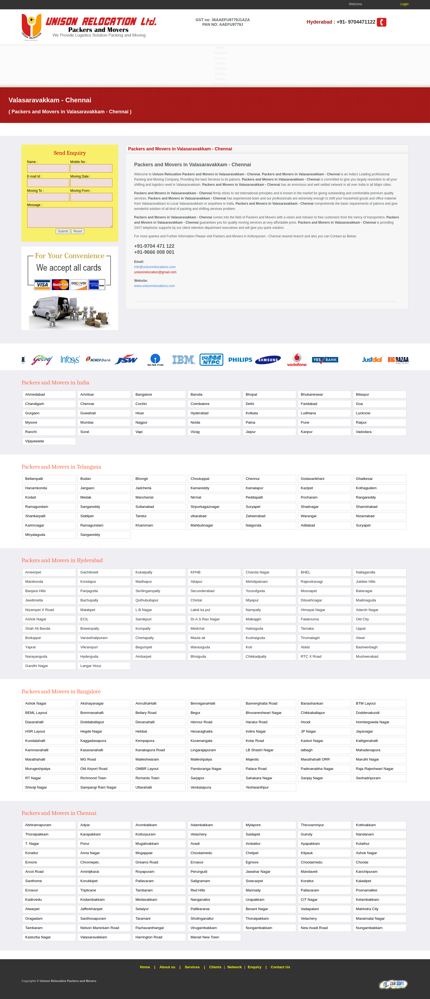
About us (167, 967)
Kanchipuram (367, 871)
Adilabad (308, 525)
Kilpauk (307, 853)
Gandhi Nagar (36, 666)
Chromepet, (90, 862)
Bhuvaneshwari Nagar (264, 713)
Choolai (362, 862)
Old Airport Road (94, 769)
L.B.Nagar (143, 610)
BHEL (305, 572)
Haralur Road (256, 722)
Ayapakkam (310, 844)
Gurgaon (32, 413)
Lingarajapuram (203, 750)
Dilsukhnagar (311, 600)
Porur (84, 844)
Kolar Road (255, 741)
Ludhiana (308, 413)
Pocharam (309, 497)
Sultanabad (144, 507)
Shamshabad (367, 507)
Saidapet (253, 834)
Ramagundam (36, 507)
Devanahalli (145, 722)
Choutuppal (200, 479)
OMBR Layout (147, 769)
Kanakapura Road (150, 750)
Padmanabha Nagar (317, 769)
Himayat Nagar (313, 610)
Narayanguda (36, 656)
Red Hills (198, 890)
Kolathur (363, 844)
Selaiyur (142, 909)
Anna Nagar (90, 853)
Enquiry (220, 79)
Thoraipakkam (36, 834)
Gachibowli (89, 572)
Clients (221, 63)
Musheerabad (367, 656)
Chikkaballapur (313, 713)
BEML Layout (36, 713)
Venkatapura (201, 787)
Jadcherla (143, 488)
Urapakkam (255, 899)
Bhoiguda (198, 656)
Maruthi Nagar (367, 759)
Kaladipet (363, 881)
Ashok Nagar (35, 619)
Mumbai (86, 422)
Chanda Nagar (258, 572)
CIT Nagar (309, 899)
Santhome (33, 881)
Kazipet (307, 488)
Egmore (252, 862)
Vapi (139, 432)
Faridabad (309, 404)
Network (220, 69)
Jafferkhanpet (91, 909)
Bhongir (141, 479)
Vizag (195, 432)
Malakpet (87, 610)
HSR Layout (35, 731)
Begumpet (143, 647)
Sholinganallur (202, 918)
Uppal (361, 628)
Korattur (31, 853)
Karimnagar (34, 525)
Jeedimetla (34, 600)
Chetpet (252, 853)
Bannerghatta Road (262, 703)
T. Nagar (32, 844)
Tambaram (144, 890)
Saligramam (200, 881)
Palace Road (256, 769)
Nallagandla (365, 572)
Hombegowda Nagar (372, 722)
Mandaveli (309, 871)
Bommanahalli (91, 713)
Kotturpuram (145, 834)
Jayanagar (364, 731)
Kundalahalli (35, 741)
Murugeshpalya (37, 769)
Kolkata (252, 413)
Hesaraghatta (202, 731)
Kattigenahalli (367, 741)
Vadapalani (310, 909)
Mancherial (144, 497)
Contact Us (220, 84)
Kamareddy (200, 488)
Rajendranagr (312, 581)
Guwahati (88, 413)
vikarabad (198, 516)
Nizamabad (365, 516)
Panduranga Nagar (206, 769)
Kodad (30, 497)
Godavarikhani (312, 479)
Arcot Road (34, 871)
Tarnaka (307, 628)
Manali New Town (205, 937)
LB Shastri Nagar (260, 750)
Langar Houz (90, 666)
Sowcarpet (254, 881)
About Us (220, 53)
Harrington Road (148, 937)
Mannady (253, 890)
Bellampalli (34, 479)
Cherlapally (144, 638)
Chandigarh (34, 404)
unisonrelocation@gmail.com (155, 272)
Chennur (253, 479)
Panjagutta (89, 591)
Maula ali (198, 638)
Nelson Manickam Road (99, 928)
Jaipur (251, 432)
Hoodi (305, 722)
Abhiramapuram (38, 825)
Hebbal (141, 731)
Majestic (252, 759)
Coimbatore (200, 404)
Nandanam (365, 834)
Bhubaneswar (312, 394)
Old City (362, 619)
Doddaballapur (92, 722)
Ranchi (31, 432)
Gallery (220, 74)
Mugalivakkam (147, 844)
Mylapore (253, 825)
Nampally (253, 610)
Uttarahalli (143, 787)
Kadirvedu (33, 899)
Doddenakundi (368, 713)
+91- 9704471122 (355, 22)
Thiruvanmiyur (312, 825)
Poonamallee (366, 890)
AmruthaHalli (145, 703)
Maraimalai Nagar (370, 918)
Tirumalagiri (310, 638)
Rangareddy (366, 497)
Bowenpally (89, 628)
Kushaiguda (255, 638)
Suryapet (253, 507)
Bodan (85, 479)
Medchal (197, 628)
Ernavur (197, 862)
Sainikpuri (143, 619)
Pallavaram (144, 881)
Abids (305, 647)
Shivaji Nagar (36, 787)
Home (220, 48)
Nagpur (141, 422)
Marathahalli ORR (315, 759)
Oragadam (34, 918)
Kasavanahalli (91, 750)
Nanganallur (200, 899)
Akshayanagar (92, 703)
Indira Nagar (256, 731)
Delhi (250, 404)
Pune (305, 422)
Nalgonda (253, 525)
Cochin (141, 404)
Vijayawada (34, 441)
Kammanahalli (36, 750)
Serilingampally (147, 591)
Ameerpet (33, 572)
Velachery (199, 834)
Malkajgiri (253, 619)
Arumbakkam (146, 825)
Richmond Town (93, 778)
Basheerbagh (367, 647)
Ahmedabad (35, 394)
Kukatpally (143, 572)
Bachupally (89, 600)
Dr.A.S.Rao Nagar (205, 619)
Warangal (308, 516)
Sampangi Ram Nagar (98, 787)
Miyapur (252, 600)
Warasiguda (200, 647)
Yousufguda (255, 591)
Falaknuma (310, 619)
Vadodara (364, 432)
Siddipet (87, 516)
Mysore (31, 422)
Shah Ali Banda (37, 628)
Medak (85, 497)
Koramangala (201, 741)
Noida (195, 422)
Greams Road (146, 862)
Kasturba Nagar (38, 937)
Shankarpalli (35, 516)
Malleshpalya (201, 759)
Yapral (30, 647)
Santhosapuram (93, 918)
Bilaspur (362, 394)
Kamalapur (254, 488)
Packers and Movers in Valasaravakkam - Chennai (221, 174)
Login (404, 4)
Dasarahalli (34, 722)
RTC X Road (311, 656)
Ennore (31, 862)
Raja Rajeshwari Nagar (375, 769)
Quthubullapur (147, 600)
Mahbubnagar (202, 525)
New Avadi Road (314, 928)
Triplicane (88, 890)
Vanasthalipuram (94, 638)
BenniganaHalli (203, 703)
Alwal (360, 638)
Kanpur (307, 432)
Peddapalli (254, 497)
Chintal (196, 600)
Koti (249, 647)
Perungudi (199, 871)
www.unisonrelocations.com (154, 286)
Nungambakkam (259, 928)
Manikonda (34, 581)
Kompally (143, 628)
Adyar (85, 825)
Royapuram (144, 871)
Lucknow (363, 413)
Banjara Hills (35, 591)
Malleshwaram (147, 759)
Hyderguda (89, 656)
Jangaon (87, 488)
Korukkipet (89, 881)
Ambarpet (143, 656)
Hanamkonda (36, 488)
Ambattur (253, 844)
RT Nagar (33, 778)
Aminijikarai (89, 871)
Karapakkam (90, 834)
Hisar (139, 413)
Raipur (361, 422)
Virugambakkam (204, 928)
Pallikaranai (200, 909)
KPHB (195, 572)
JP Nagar (308, 731)
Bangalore (143, 394)
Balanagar (364, 591)
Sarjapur (197, 778)
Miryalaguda (35, 535)
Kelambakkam (367, 899)
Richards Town (147, 778)
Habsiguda (254, 628)
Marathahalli (35, 759)
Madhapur (143, 581)
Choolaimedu (201, 853)
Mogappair (144, 853)
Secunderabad (202, 591)
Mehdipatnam (257, 581)
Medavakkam (146, 899)
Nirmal (196, 497)
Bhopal (251, 394)
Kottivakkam (366, 825)
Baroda (196, 394)
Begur (195, 713)
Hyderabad (199, 413)
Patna (250, 422)
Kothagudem (366, 488)
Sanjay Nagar (312, 778)
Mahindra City (367, 909)
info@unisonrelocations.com (155, 267)
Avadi (195, 844)
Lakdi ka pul (200, 610)
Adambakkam (202, 825)
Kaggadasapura (93, 741)
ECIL (84, 619)
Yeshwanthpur (257, 787)
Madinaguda (366, 600)
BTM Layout (366, 703)
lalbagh (307, 750)
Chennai (87, 404)
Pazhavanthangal (149, 928)
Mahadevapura (368, 750)
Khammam (144, 525)
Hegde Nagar (91, 731)
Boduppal (33, 638)
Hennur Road (201, 722)
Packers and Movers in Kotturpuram (239, 236)
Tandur (141, 516)
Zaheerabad (255, 516)
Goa (359, 404)
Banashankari (312, 703)
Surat (84, 432)
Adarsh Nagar (367, 610)
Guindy (306, 834)
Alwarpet (32, 909)
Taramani (143, 918)
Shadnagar (310, 507)
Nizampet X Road (39, 610)
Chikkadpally (256, 656)
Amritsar (87, 394)
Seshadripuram (368, 778)
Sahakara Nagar (259, 778)
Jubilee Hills (365, 581)
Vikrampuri (89, 647)
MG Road (88, 759)
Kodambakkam (92, 899)
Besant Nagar (257, 909)
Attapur (196, 581)
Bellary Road (145, 713)
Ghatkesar (364, 479)
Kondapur (88, 581)
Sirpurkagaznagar (205, 507)
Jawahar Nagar (258, 871)
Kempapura (144, 741)
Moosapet (309, 591)
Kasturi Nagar (312, 741)
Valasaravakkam (93, 937)
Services (220, 58)
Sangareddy (90, 507)
